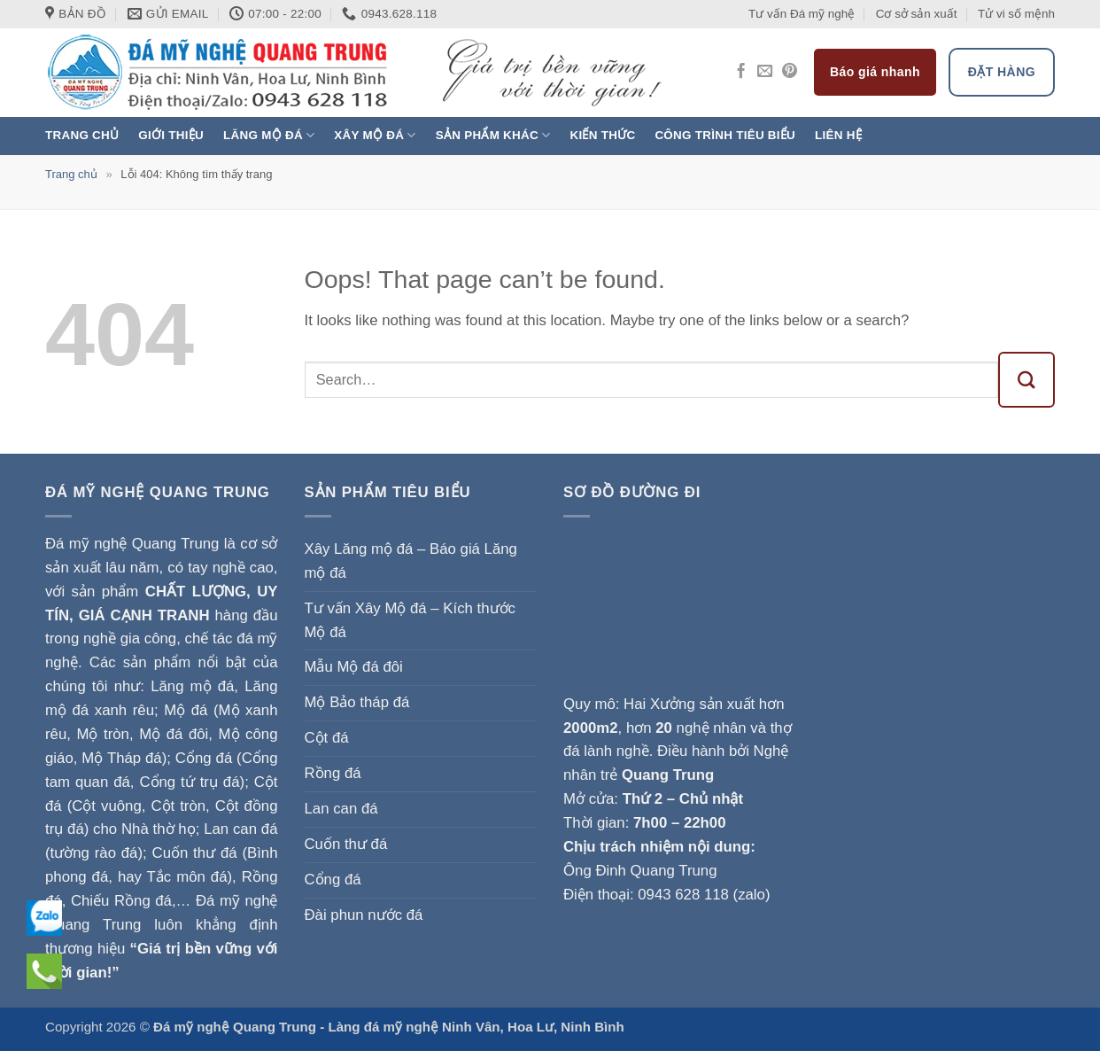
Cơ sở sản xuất (916, 13)
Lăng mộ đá (268, 135)
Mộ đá (185, 710)
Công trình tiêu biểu (725, 135)
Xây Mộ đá (374, 135)
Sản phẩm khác (493, 135)
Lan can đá (341, 808)
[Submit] (1027, 380)
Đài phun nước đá (364, 915)
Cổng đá (333, 879)
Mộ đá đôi (173, 734)
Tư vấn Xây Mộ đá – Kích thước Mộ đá (410, 620)
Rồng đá (333, 773)
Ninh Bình (592, 1026)
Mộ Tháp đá (121, 758)
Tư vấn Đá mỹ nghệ (801, 13)
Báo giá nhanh (875, 72)
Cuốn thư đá (346, 844)
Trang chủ (82, 135)
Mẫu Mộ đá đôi (354, 666)
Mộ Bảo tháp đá (357, 702)
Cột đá (327, 737)
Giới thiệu (171, 135)
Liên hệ (838, 135)
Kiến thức (602, 135)
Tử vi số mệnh (1016, 13)
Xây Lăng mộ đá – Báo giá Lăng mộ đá (411, 561)
